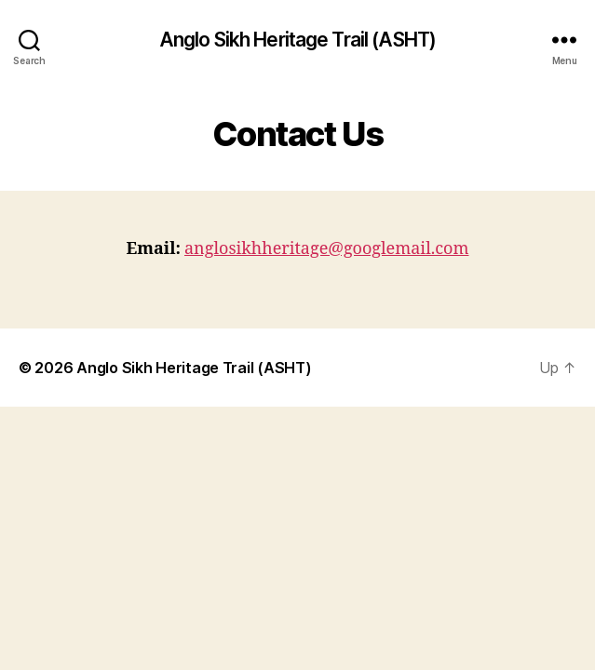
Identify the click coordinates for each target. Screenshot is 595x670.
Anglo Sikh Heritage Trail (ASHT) (297, 39)
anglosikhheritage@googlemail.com (326, 249)
